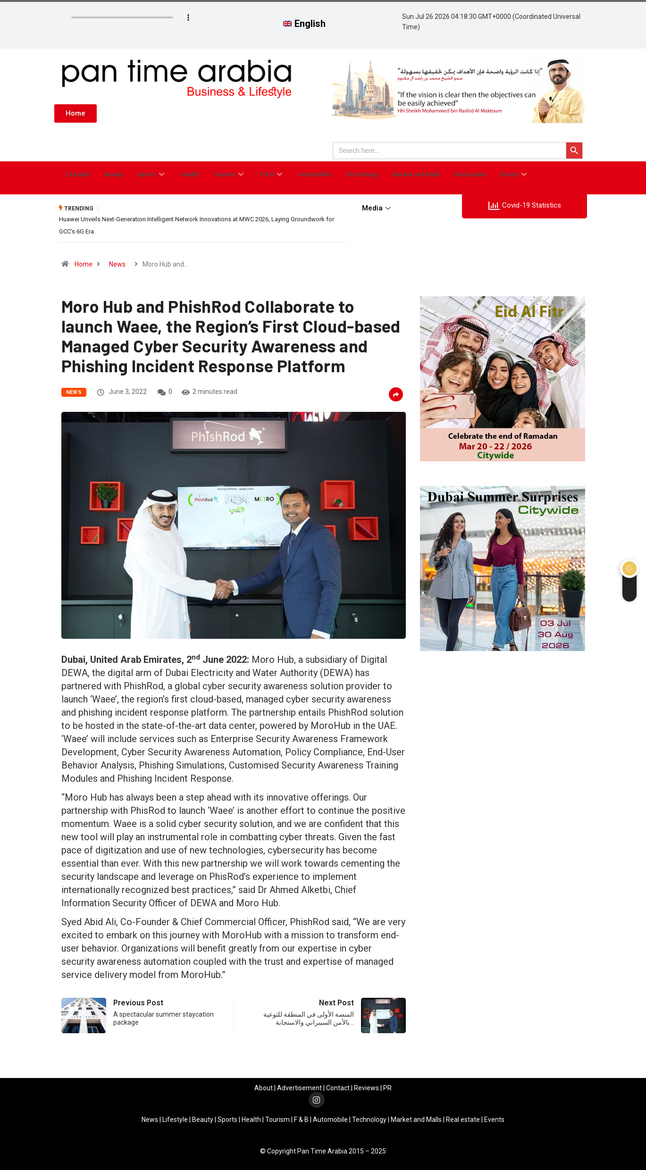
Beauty (113, 172)
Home (83, 262)
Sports (152, 172)
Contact (338, 1085)
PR (387, 1085)
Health (190, 172)
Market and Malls (416, 172)
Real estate (470, 172)
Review (365, 1085)
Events (514, 172)
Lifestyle (78, 172)
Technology (361, 172)
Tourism (229, 172)
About (263, 1085)
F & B (272, 172)
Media (377, 208)
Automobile (315, 172)
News (117, 262)
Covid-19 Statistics (524, 205)
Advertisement (299, 1085)
